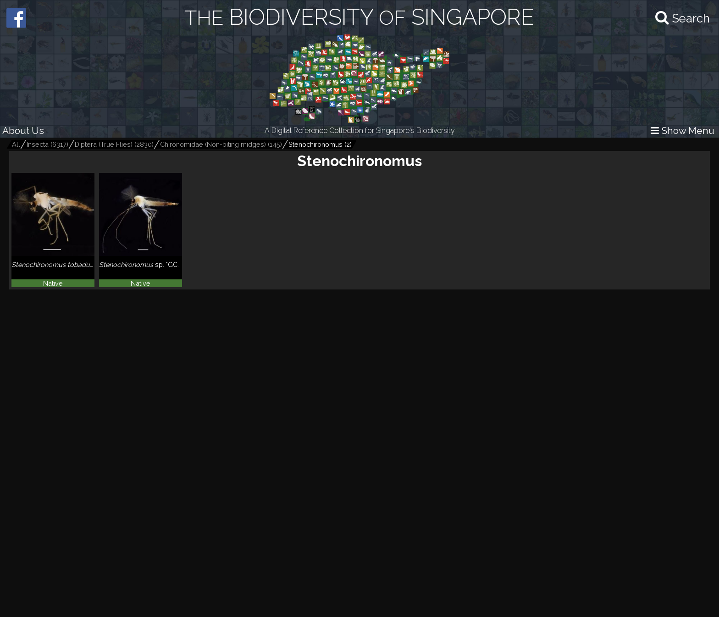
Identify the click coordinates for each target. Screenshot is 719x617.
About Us (23, 130)
